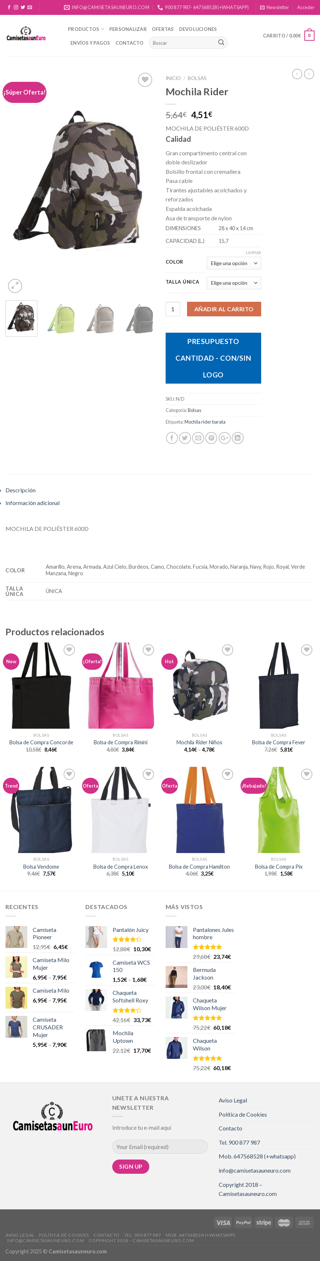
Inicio (173, 78)
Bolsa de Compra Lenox (120, 867)
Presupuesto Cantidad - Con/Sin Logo (213, 358)
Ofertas (163, 29)
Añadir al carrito (224, 308)
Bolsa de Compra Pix (279, 867)
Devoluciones (198, 29)
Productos (86, 28)
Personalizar (128, 29)
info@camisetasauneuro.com (255, 1170)
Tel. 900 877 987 (239, 1142)
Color (175, 262)
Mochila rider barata (205, 422)
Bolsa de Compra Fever (278, 742)
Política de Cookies (243, 1114)
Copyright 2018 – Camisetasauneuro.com (248, 1189)
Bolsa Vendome (41, 867)
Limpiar (253, 252)
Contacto (130, 43)
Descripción (20, 490)
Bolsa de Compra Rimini (120, 742)
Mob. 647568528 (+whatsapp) (257, 1156)
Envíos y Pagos (90, 43)
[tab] (160, 490)
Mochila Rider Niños (199, 742)
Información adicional (32, 502)
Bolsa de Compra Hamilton (199, 867)
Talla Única (182, 282)
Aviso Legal (233, 1100)
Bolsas (197, 78)
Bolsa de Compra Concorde (41, 742)
